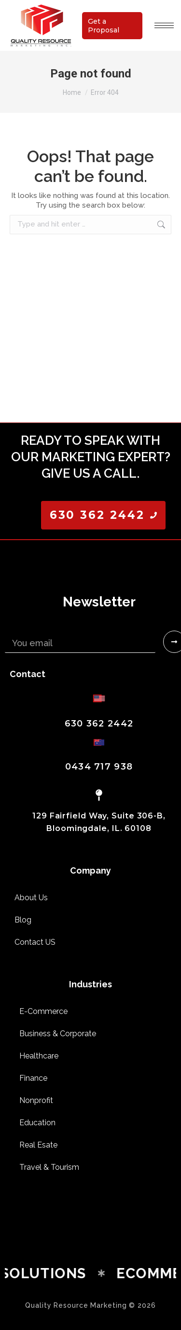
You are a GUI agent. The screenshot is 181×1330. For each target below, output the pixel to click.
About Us (31, 897)
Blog (22, 919)
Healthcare (38, 1055)
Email (16, 627)
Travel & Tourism (49, 1167)
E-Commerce (43, 1011)
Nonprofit (36, 1100)
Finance (33, 1078)
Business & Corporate (57, 1033)
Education (37, 1122)
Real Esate (38, 1144)
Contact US (35, 942)
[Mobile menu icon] (164, 25)
